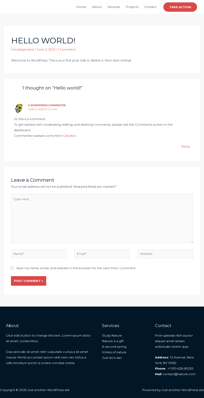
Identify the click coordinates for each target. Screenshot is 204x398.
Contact (150, 7)
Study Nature (112, 335)
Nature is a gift (113, 341)
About (97, 7)
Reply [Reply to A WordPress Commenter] (185, 146)
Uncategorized (22, 49)
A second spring (114, 346)
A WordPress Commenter (47, 105)
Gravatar (69, 136)
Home (81, 7)
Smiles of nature (114, 352)
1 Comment (67, 49)
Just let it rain (112, 358)
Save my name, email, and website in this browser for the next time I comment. (76, 268)
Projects (132, 7)
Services (114, 7)
